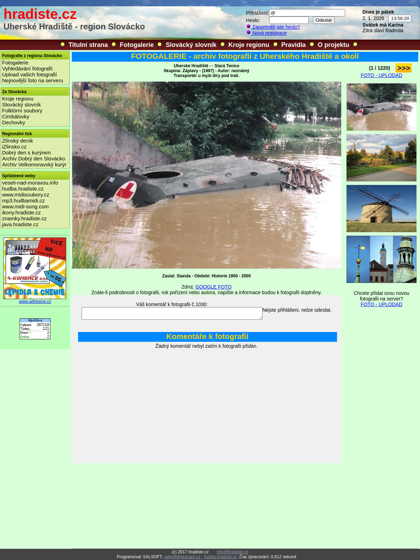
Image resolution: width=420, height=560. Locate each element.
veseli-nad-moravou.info (30, 183)
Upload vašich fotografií (29, 74)
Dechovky (13, 122)
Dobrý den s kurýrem (26, 152)
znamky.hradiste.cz (24, 218)
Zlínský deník (17, 141)
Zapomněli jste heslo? (273, 27)
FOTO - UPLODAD (381, 75)
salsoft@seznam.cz (182, 556)
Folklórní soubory (22, 110)
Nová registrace (266, 33)
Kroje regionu (249, 44)
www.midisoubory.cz (25, 195)
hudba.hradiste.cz (22, 189)
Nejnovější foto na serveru (32, 80)
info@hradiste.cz (232, 551)
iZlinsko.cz (14, 147)
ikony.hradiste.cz (21, 212)
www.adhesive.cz (35, 299)
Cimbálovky (15, 116)
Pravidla (293, 44)
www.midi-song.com (25, 206)
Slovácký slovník (191, 44)
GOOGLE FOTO (213, 287)
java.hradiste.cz (20, 224)
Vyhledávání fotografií (27, 68)
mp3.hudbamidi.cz (23, 200)
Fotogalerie (137, 44)
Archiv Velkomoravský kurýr (34, 164)
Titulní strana (88, 44)
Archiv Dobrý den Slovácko (33, 158)
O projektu (333, 44)
